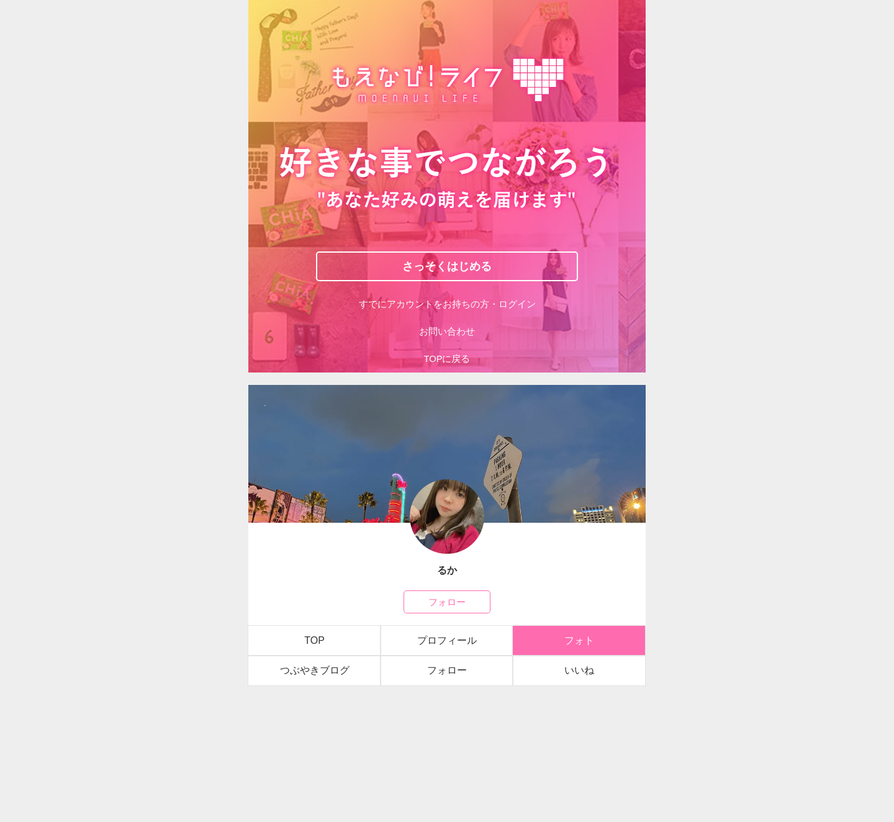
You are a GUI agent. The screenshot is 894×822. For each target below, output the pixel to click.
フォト (579, 640)
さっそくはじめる (447, 265)
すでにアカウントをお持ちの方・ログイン (447, 304)
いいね (579, 670)
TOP (314, 640)
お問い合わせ (447, 331)
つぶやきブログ (315, 670)
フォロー (447, 601)
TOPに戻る (447, 359)
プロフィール (447, 640)
